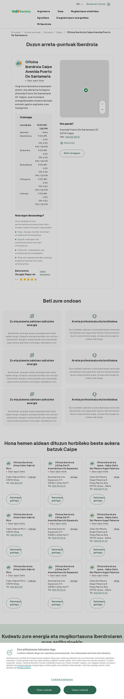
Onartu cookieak (80, 690)
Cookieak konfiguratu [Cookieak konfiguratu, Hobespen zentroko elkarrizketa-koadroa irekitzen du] (62, 679)
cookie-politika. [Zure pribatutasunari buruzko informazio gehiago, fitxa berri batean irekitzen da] (24, 668)
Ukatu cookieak (44, 690)
